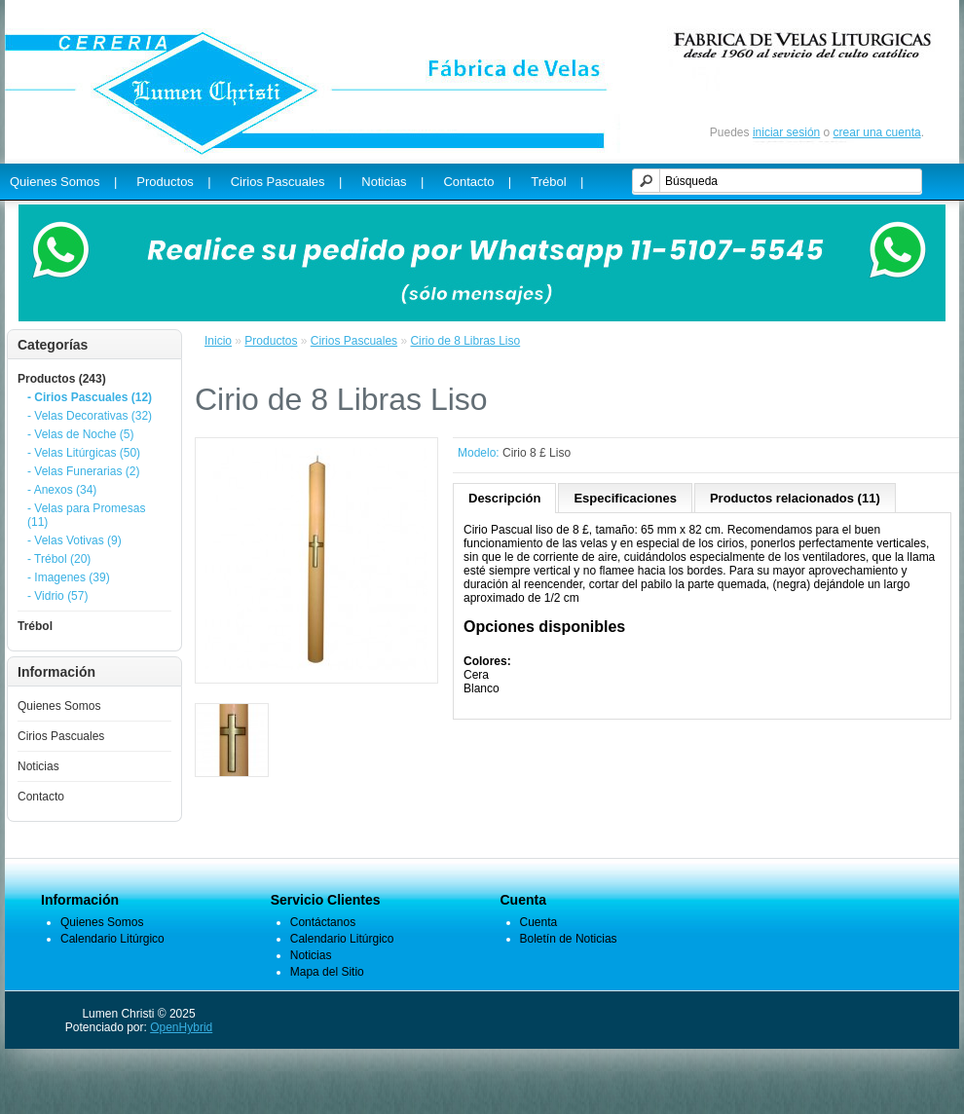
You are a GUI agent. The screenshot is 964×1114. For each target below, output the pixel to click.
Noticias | (392, 181)
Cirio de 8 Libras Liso (465, 341)
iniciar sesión (786, 132)
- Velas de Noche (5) (80, 434)
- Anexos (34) (61, 490)
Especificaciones (625, 498)
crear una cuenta (877, 132)
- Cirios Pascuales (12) (89, 397)
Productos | (173, 181)
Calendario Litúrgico (112, 939)
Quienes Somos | (63, 181)
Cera (476, 675)
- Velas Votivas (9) (74, 540)
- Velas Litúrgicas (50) (83, 453)
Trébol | (557, 181)
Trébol (35, 626)
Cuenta (539, 922)
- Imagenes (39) (68, 577)
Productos (270, 341)
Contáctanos (322, 922)
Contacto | (477, 181)
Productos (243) (62, 379)
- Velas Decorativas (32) (89, 416)
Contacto (41, 796)
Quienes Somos (59, 706)
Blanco (481, 688)
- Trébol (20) (59, 559)
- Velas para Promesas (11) (86, 515)
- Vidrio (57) (57, 596)
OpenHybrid (181, 1027)
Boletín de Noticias (568, 939)
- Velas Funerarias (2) (83, 471)
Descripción (504, 498)
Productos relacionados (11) (795, 498)
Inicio (218, 341)
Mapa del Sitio (327, 972)
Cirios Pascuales (61, 736)
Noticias (38, 766)
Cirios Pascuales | (287, 181)
